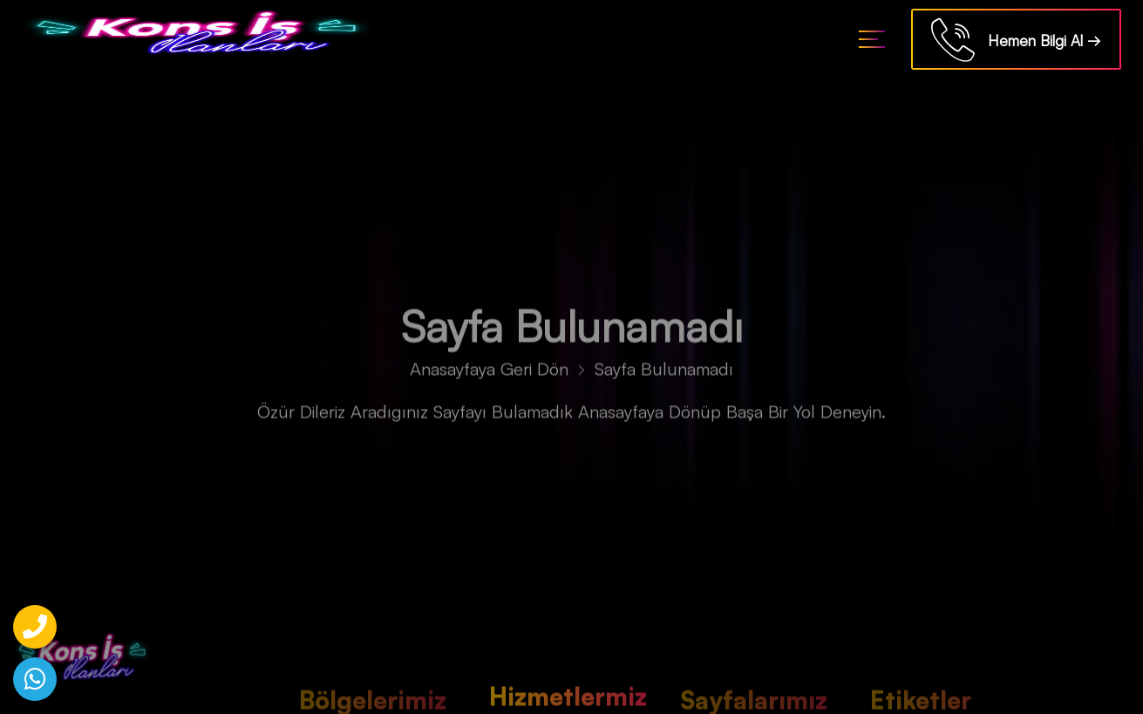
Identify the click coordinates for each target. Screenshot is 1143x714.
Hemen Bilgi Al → (1016, 42)
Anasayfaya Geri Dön (489, 373)
